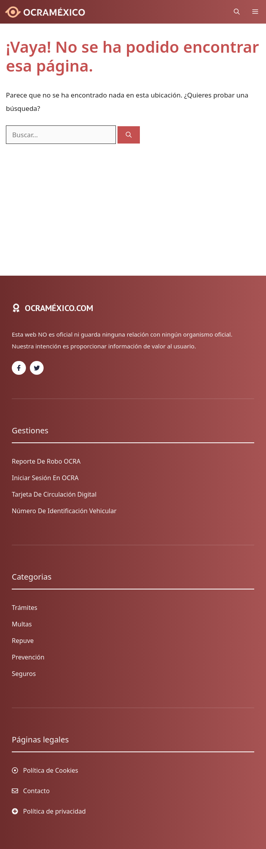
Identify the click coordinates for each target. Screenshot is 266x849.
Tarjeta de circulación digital (54, 494)
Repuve (23, 640)
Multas (22, 624)
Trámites (24, 607)
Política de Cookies (50, 770)
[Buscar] (128, 135)
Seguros (24, 673)
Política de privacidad (54, 811)
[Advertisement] (133, 203)
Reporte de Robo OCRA (46, 461)
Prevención (28, 657)
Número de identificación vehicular (64, 510)
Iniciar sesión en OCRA (45, 477)
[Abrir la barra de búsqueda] (236, 12)
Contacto (36, 790)
